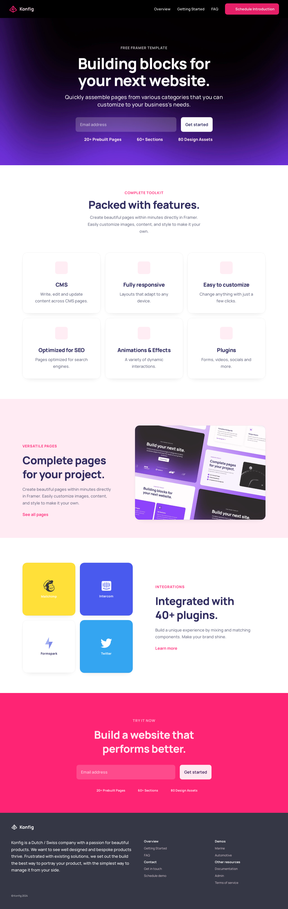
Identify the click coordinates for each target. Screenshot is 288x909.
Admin (219, 875)
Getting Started (191, 9)
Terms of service (226, 882)
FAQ (214, 9)
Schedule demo (155, 875)
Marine (220, 848)
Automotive (223, 855)
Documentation (226, 869)
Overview (162, 9)
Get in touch (153, 869)
